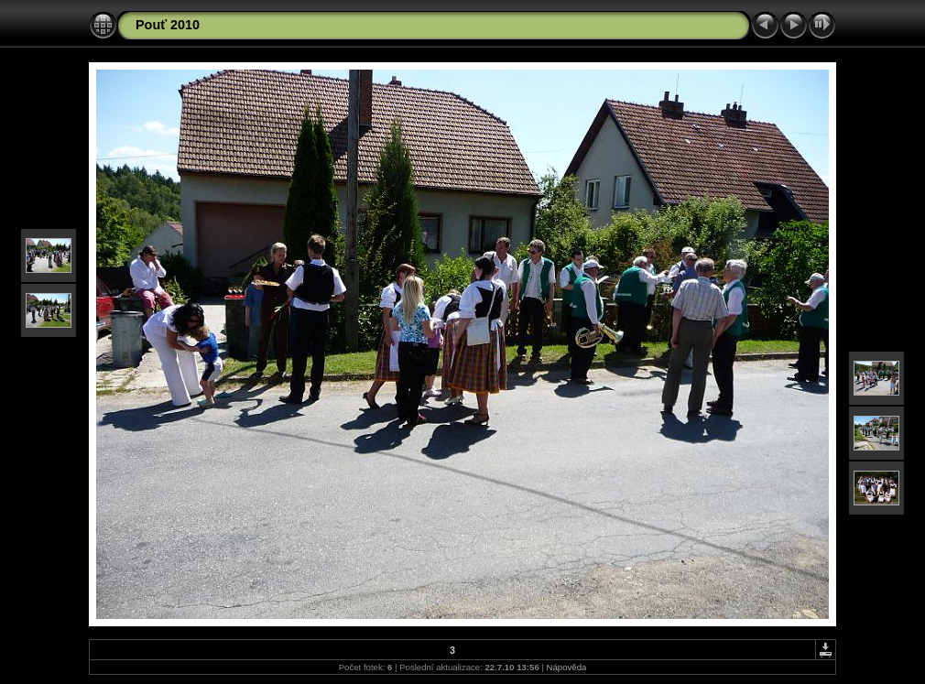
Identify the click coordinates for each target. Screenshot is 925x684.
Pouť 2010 (168, 24)
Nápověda (567, 667)
